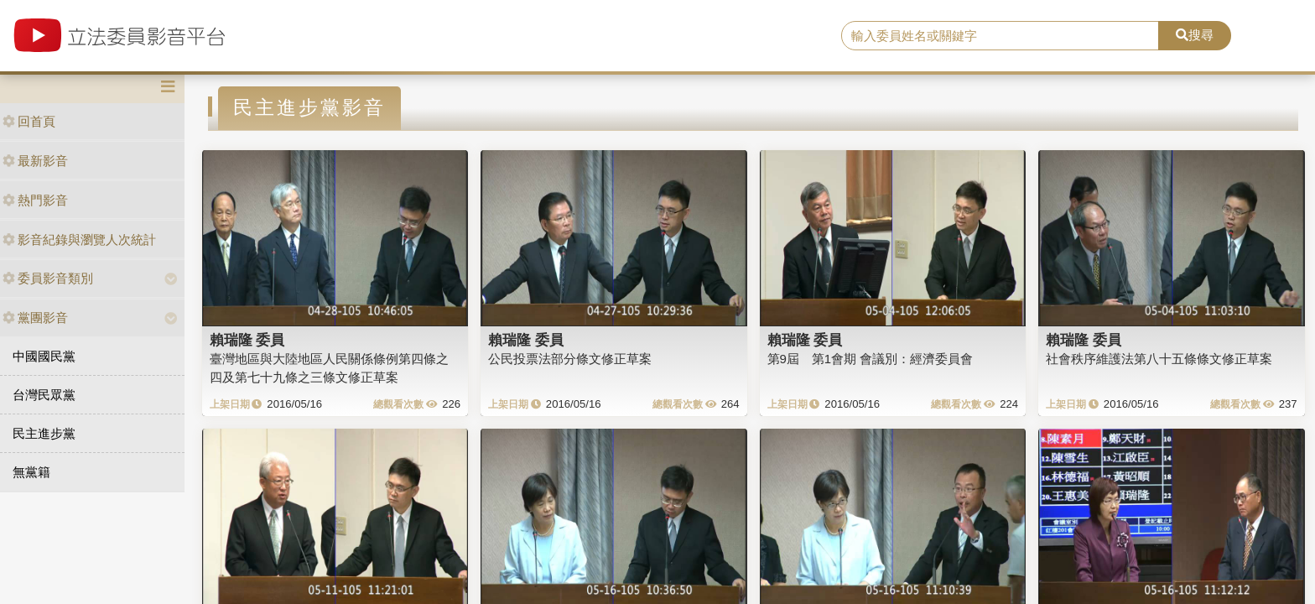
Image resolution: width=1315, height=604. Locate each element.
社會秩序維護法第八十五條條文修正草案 (1159, 358)
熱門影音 (35, 200)
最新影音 (35, 161)
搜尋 (1195, 35)
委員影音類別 (48, 278)
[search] (1000, 36)
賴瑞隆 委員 (247, 339)
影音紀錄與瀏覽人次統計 (79, 239)
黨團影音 (35, 317)
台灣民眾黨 (44, 395)
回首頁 (29, 121)
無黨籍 (31, 472)
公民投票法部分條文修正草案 (570, 358)
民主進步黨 (44, 433)
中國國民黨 (44, 356)
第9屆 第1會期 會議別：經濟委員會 (870, 358)
